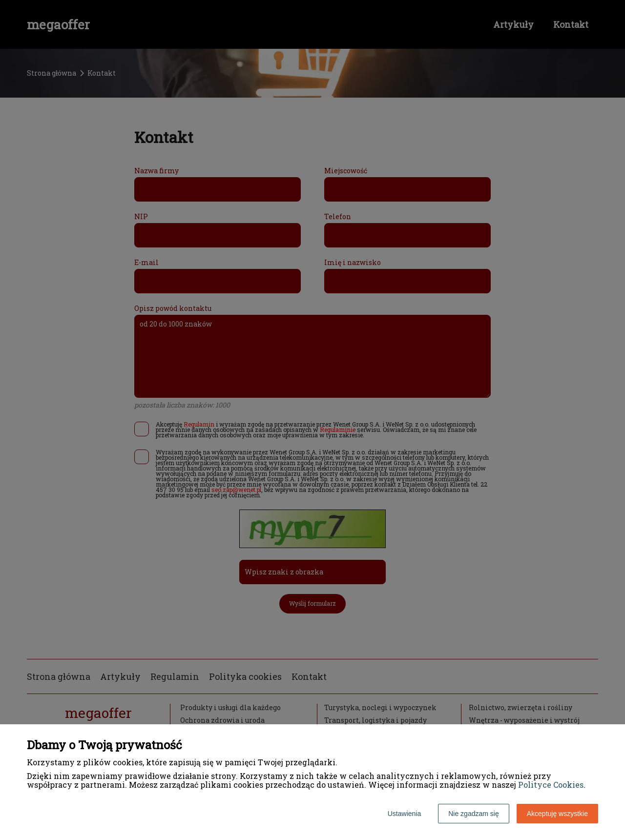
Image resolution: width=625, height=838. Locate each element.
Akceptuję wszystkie (557, 814)
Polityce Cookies (550, 784)
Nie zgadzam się (473, 814)
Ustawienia (404, 814)
